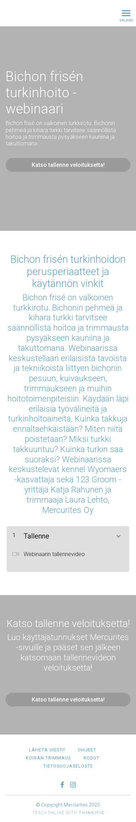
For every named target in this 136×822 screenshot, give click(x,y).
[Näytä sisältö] (118, 534)
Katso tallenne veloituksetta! (68, 165)
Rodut (91, 758)
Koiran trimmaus (48, 758)
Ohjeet (87, 749)
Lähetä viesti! (47, 749)
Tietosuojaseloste (68, 766)
